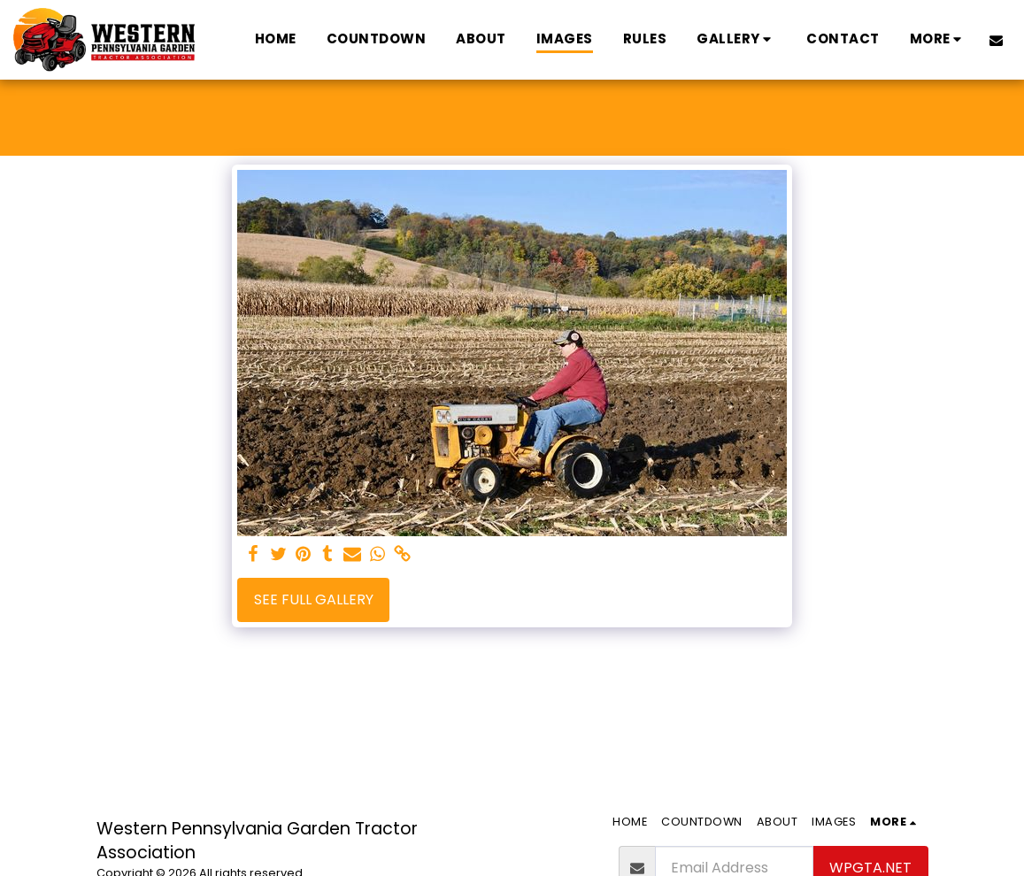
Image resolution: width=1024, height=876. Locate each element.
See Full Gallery (313, 599)
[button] (736, 39)
